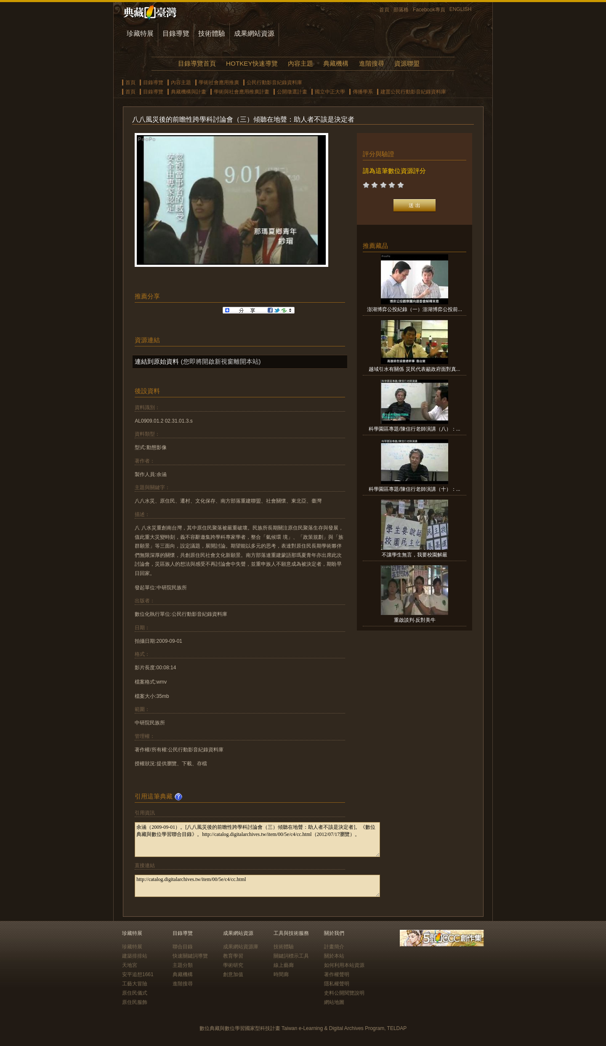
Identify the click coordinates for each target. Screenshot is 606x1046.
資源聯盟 (407, 63)
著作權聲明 (336, 974)
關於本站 (334, 956)
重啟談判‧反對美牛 (415, 620)
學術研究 (233, 965)
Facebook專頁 (429, 10)
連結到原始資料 (157, 361)
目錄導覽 (175, 33)
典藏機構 (335, 63)
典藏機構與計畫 (188, 92)
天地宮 (129, 965)
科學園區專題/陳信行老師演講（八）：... (414, 429)
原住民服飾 (134, 1002)
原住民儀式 (134, 993)
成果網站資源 (254, 33)
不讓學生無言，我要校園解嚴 (414, 555)
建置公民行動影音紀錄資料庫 (413, 92)
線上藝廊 (284, 965)
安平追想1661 (138, 974)
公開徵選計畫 (292, 92)
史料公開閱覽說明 (344, 993)
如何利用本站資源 (344, 965)
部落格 (401, 10)
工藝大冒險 (134, 984)
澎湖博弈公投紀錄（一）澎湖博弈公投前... (414, 309)
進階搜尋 (371, 63)
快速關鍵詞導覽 (190, 956)
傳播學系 (363, 92)
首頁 (384, 10)
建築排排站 (134, 956)
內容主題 (300, 63)
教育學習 (233, 956)
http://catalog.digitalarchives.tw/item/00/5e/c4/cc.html (257, 886)
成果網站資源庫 (240, 947)
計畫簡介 (334, 947)
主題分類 (183, 965)
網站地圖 (334, 1002)
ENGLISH (460, 9)
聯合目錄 (183, 947)
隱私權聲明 (336, 984)
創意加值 (233, 974)
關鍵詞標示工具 (291, 956)
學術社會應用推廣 (219, 82)
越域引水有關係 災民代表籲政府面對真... (414, 369)
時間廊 (281, 974)
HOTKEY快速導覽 (251, 63)
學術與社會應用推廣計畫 (241, 92)
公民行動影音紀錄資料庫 (274, 82)
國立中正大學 (330, 92)
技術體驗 (211, 33)
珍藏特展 (140, 33)
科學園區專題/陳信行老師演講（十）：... (414, 489)
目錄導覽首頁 (197, 63)
